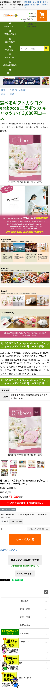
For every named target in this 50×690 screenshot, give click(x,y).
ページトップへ (46, 592)
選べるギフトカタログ (18, 90)
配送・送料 (25, 609)
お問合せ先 (25, 625)
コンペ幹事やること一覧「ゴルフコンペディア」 (41, 5)
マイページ (25, 633)
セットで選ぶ (10, 56)
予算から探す (10, 32)
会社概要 (4, 652)
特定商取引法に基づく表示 (11, 663)
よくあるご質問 (31, 27)
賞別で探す (10, 40)
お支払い (25, 600)
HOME (3, 90)
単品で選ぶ (10, 48)
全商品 (12, 94)
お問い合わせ (6, 657)
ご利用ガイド (32, 24)
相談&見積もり (10, 64)
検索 (46, 48)
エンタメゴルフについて (29, 20)
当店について (10, 25)
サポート (25, 641)
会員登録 (33, 16)
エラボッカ (15, 390)
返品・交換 (25, 617)
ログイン (33, 14)
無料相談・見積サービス (28, 5)
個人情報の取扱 (7, 668)
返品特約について (8, 549)
